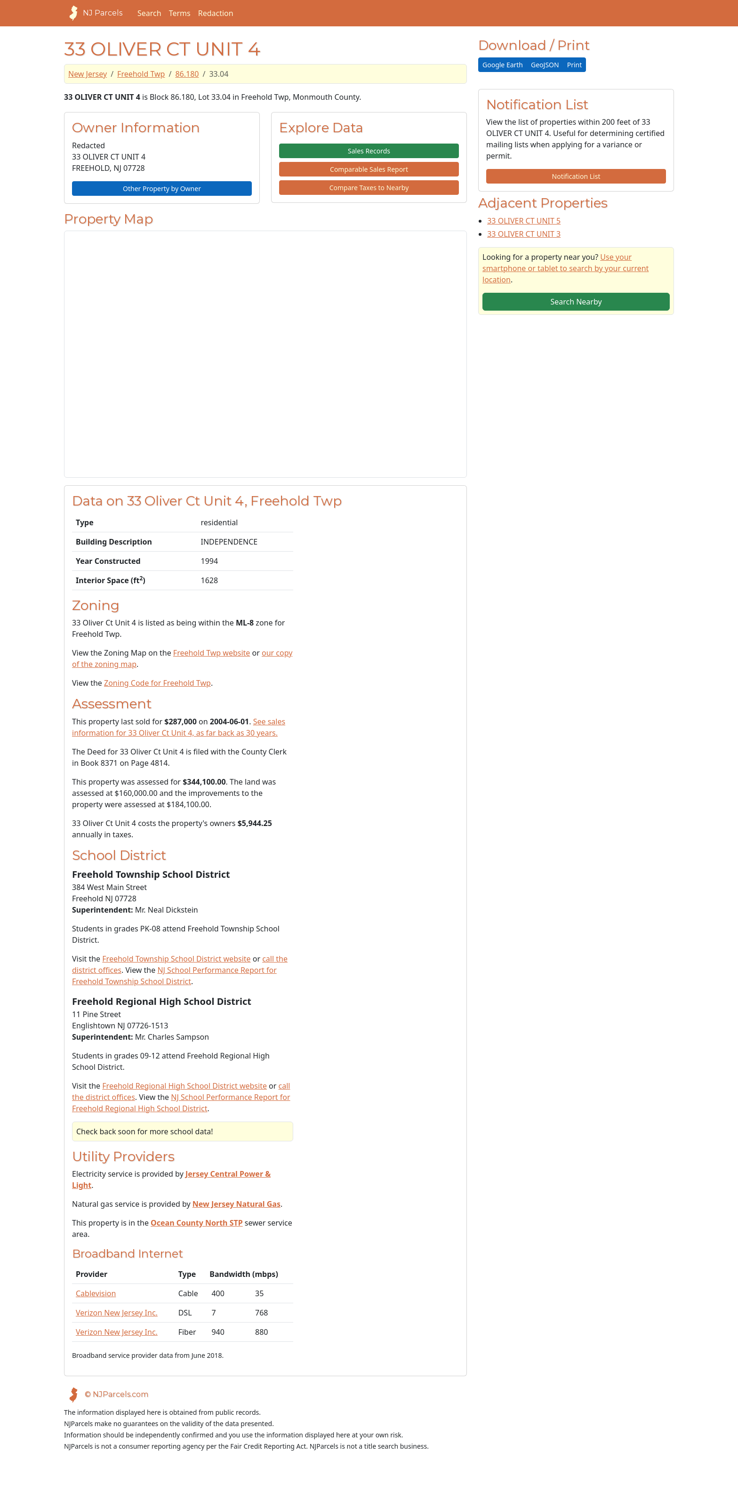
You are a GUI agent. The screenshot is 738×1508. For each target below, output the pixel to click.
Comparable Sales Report (369, 169)
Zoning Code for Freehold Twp (157, 683)
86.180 (187, 74)
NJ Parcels (93, 13)
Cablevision (96, 1293)
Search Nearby (576, 302)
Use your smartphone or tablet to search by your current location (565, 268)
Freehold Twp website (211, 653)
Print (574, 64)
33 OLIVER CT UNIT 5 (524, 221)
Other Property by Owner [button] (162, 188)
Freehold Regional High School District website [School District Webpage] (184, 1086)
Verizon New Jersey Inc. (117, 1312)
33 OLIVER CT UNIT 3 (524, 234)
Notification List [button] (576, 176)
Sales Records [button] (369, 150)
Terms (180, 13)
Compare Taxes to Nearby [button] (369, 187)
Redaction (215, 13)
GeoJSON (545, 64)
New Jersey (87, 74)
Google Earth (502, 64)
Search (149, 13)
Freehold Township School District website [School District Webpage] (176, 959)
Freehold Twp (141, 74)
